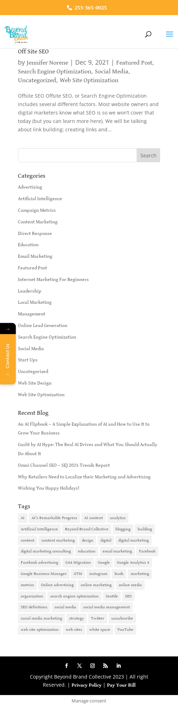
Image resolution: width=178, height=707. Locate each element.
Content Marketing (38, 222)
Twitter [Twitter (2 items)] (97, 618)
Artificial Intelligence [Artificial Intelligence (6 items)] (39, 529)
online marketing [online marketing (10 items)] (96, 585)
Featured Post (134, 62)
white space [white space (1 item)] (99, 629)
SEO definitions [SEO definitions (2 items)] (34, 607)
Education (28, 245)
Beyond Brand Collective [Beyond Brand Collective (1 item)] (86, 529)
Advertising (30, 187)
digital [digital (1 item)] (105, 540)
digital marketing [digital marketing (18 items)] (133, 540)
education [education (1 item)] (86, 551)
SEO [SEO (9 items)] (128, 596)
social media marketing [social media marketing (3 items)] (41, 618)
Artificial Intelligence (40, 199)
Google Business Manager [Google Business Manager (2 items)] (44, 573)
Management (31, 314)
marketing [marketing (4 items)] (140, 573)
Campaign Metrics (37, 210)
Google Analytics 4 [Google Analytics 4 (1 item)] (133, 562)
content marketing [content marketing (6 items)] (58, 540)
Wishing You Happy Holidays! (48, 488)
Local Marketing (35, 302)
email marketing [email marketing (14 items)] (117, 551)
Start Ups (28, 360)
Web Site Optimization (89, 80)
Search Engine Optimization (54, 71)
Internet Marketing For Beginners (53, 279)
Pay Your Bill (121, 685)
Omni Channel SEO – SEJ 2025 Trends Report (64, 465)
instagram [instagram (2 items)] (98, 573)
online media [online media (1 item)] (130, 585)
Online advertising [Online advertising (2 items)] (57, 585)
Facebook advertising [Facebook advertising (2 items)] (39, 562)
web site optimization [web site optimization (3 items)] (40, 629)
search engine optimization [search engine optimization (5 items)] (74, 596)
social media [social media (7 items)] (65, 607)
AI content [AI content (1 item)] (93, 518)
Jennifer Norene (47, 62)
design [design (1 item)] (87, 540)
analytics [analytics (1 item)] (118, 518)
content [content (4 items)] (27, 540)
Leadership (29, 291)
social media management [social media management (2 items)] (106, 607)
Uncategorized (37, 80)
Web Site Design (35, 383)
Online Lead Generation (42, 325)
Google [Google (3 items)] (104, 562)
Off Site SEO (33, 51)
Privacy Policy (86, 685)
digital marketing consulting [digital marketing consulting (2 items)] (46, 551)
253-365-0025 (90, 8)
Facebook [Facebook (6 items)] (147, 551)
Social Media (111, 71)
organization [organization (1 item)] (32, 596)
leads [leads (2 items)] (119, 573)
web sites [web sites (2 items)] (74, 629)
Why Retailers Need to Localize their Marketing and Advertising (84, 477)
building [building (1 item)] (145, 529)
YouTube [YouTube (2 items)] (125, 629)
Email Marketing (35, 256)
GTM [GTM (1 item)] (78, 573)
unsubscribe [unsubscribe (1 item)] (122, 618)
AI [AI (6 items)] (23, 518)
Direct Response (35, 233)
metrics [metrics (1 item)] (27, 585)
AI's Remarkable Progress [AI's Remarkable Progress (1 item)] (54, 518)
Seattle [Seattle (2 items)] (112, 596)
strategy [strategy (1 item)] (76, 618)
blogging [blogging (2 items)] (123, 529)
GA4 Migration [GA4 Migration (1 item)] (78, 562)
